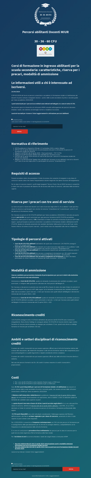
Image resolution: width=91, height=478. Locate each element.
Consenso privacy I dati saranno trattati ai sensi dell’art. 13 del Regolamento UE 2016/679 (30, 120)
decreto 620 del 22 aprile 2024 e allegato (44, 406)
